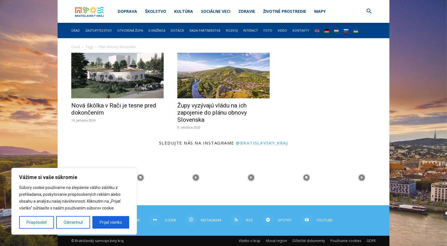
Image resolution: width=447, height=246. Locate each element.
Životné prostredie (284, 11)
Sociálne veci (215, 11)
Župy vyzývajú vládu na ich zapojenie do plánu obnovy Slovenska (212, 112)
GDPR (371, 240)
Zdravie (246, 11)
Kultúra (183, 11)
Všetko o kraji (249, 240)
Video (282, 30)
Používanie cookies (345, 240)
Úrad (75, 30)
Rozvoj (232, 30)
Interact (250, 30)
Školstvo (155, 11)
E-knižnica (157, 30)
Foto (267, 30)
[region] (74, 201)
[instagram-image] (140, 177)
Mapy (320, 11)
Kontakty (300, 30)
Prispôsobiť (37, 222)
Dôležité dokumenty (308, 240)
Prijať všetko (111, 222)
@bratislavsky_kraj (262, 143)
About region (276, 240)
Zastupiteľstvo (98, 30)
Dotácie (177, 30)
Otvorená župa (130, 30)
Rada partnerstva (205, 30)
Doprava (127, 11)
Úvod (75, 46)
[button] (369, 12)
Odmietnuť (73, 222)
